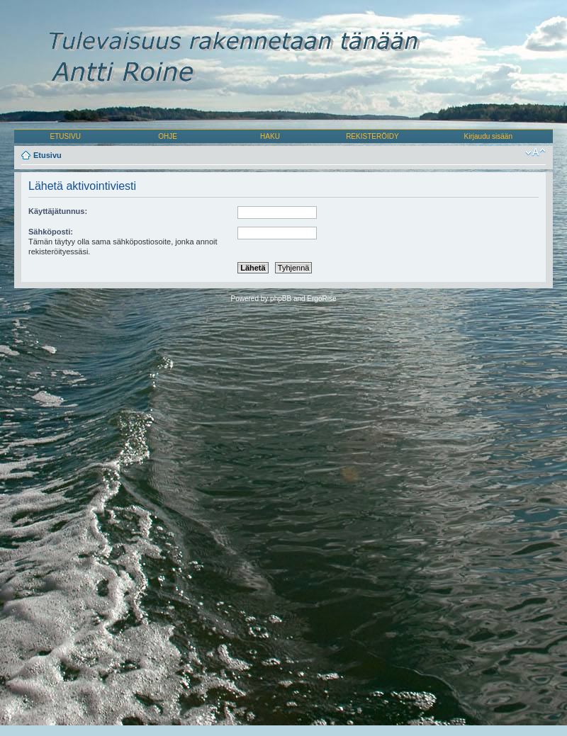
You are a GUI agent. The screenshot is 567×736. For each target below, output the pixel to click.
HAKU (270, 136)
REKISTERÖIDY (372, 136)
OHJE (167, 136)
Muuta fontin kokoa (535, 152)
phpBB (280, 298)
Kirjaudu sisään (488, 136)
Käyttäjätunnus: (57, 211)
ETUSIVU (65, 136)
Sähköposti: (50, 231)
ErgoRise (321, 298)
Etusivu (47, 155)
